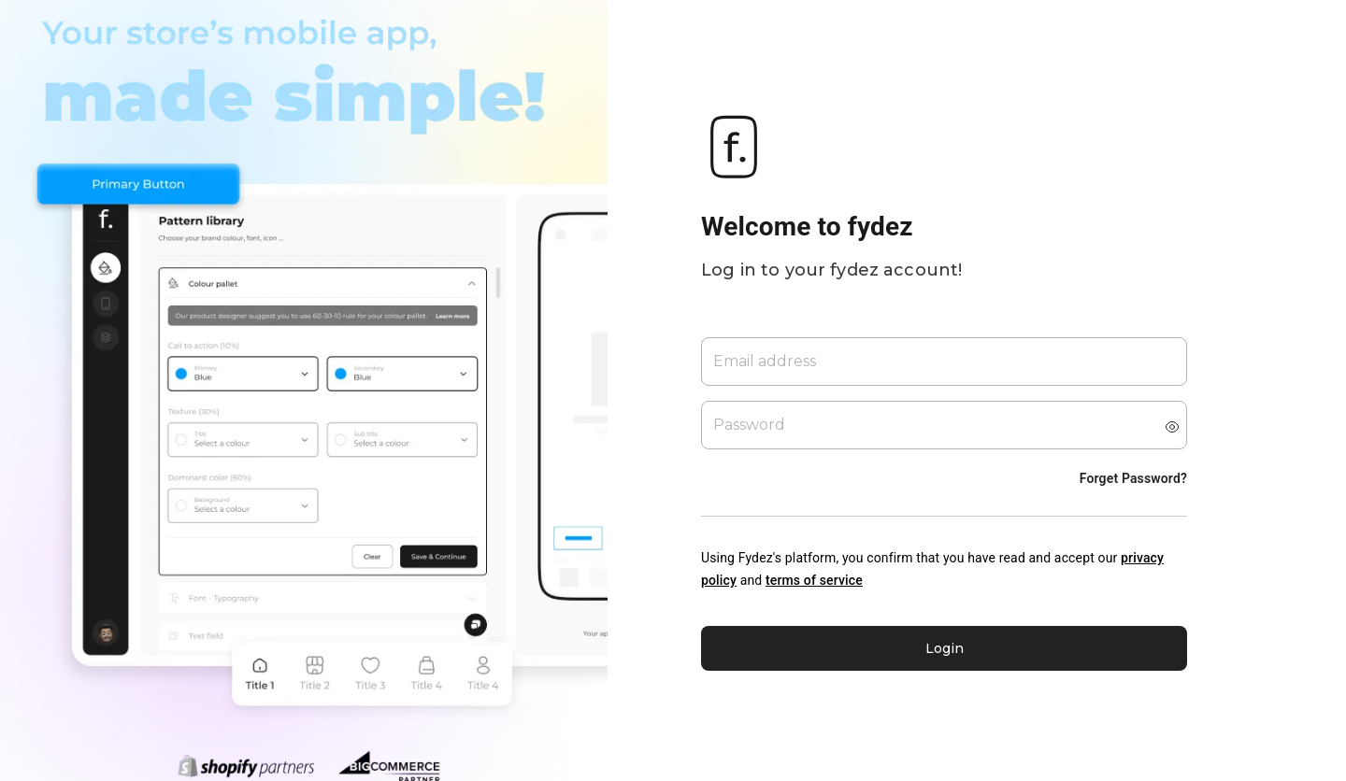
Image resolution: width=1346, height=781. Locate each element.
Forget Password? (1133, 478)
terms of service (814, 580)
